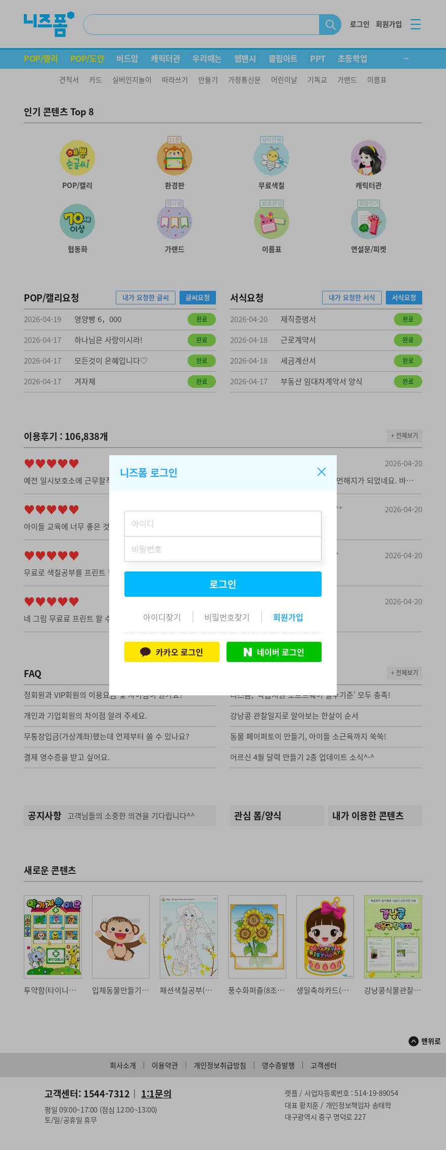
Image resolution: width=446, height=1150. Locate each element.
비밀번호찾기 (227, 617)
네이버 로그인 (274, 652)
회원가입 (288, 617)
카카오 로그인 (171, 652)
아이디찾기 (162, 617)
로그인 (223, 584)
